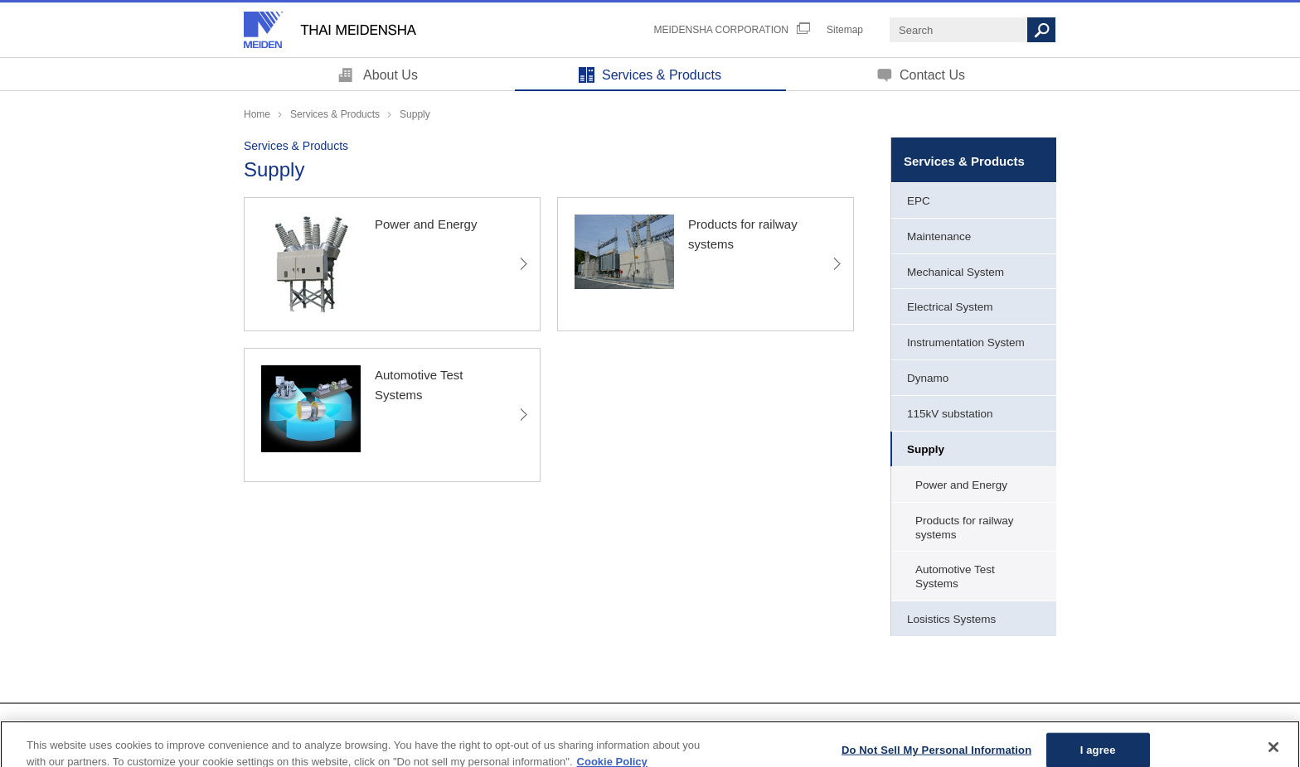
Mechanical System (955, 272)
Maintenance (939, 236)
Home (257, 114)
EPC (918, 201)
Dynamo (927, 378)
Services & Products (661, 75)
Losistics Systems (951, 619)
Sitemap (845, 30)
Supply (925, 449)
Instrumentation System (966, 342)
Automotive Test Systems (955, 576)
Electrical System (950, 307)
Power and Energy (961, 485)
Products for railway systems (964, 527)
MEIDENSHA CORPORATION (721, 30)
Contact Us (932, 75)
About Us (390, 75)
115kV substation (950, 414)
